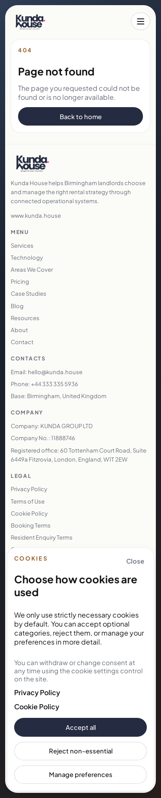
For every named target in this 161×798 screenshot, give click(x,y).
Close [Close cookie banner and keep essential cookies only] (135, 561)
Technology (27, 257)
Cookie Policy (36, 706)
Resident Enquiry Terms (42, 537)
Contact (22, 341)
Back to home (81, 116)
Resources (25, 317)
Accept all (81, 727)
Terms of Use (28, 501)
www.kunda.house (36, 215)
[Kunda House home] (30, 21)
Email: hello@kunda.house (46, 371)
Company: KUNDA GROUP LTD (52, 425)
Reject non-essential (80, 751)
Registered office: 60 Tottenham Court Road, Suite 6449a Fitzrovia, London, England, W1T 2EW (78, 455)
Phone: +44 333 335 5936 (44, 383)
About (19, 329)
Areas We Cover (32, 269)
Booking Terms (31, 525)
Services (22, 245)
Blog (17, 305)
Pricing (20, 281)
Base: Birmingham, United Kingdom (58, 395)
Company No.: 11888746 (43, 437)
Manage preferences (80, 774)
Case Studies (28, 293)
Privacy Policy (37, 692)
